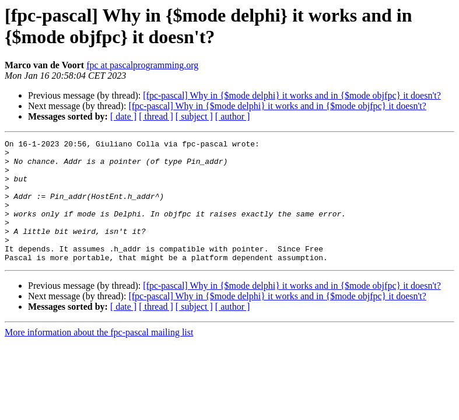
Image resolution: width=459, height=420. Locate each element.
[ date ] (123, 116)
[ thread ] (156, 116)
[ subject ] (194, 116)
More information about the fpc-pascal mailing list (99, 357)
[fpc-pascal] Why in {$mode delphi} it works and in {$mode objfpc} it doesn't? (292, 95)
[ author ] (232, 116)
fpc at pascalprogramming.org (142, 65)
